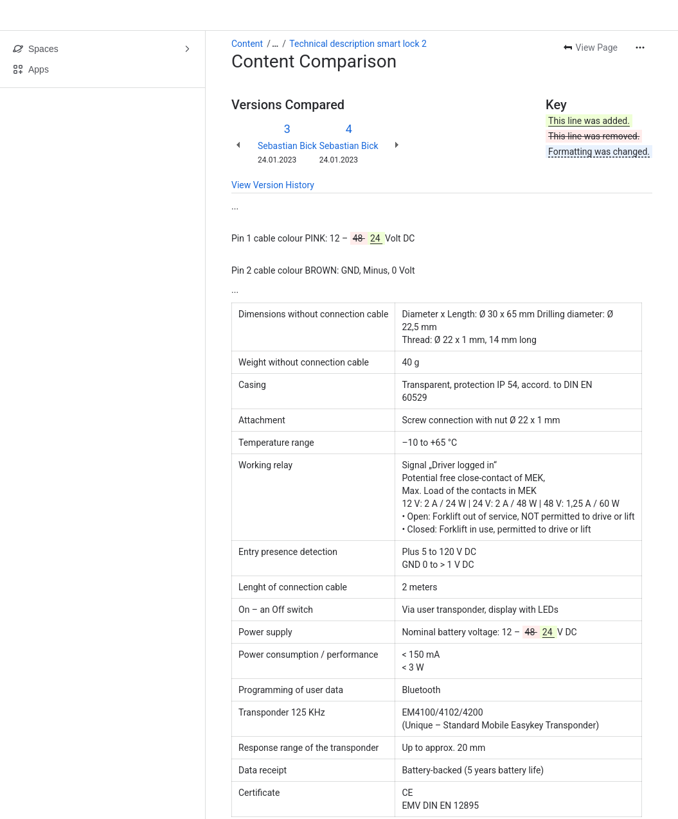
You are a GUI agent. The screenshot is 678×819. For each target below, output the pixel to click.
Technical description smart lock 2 (358, 44)
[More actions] (640, 47)
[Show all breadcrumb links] (275, 43)
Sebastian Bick (287, 146)
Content (247, 44)
